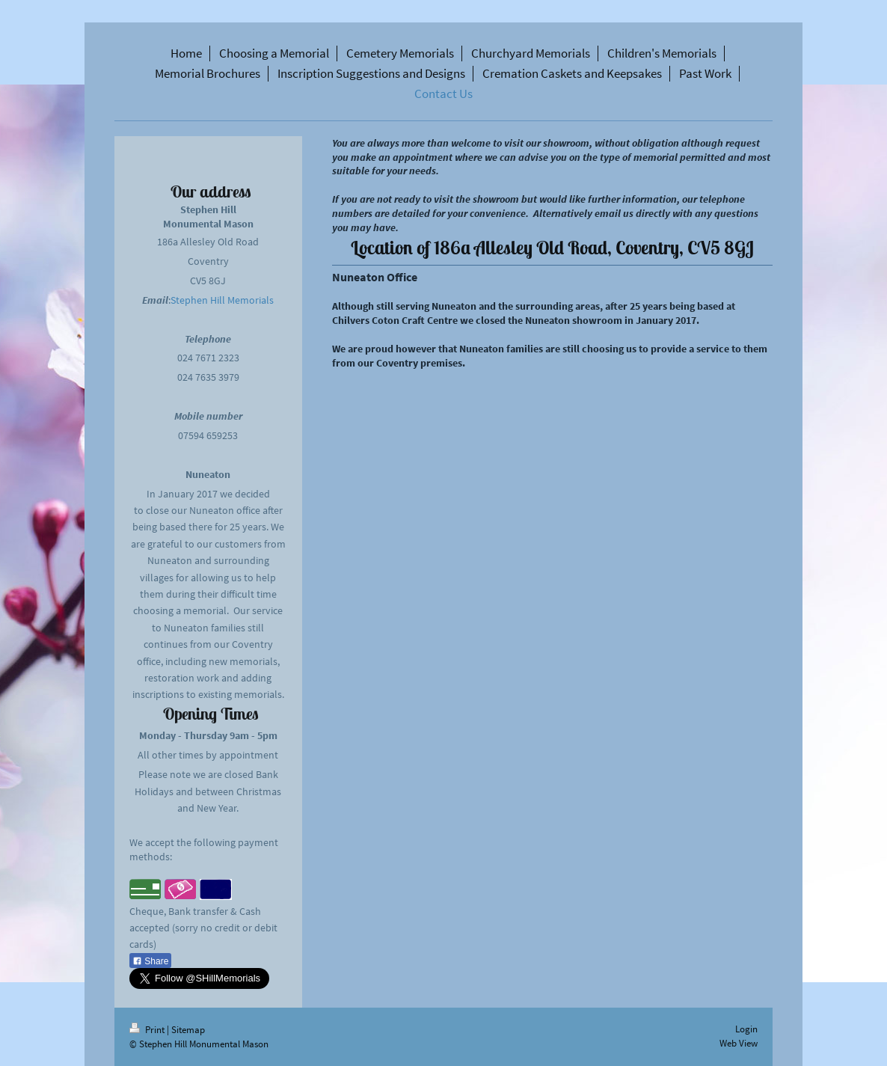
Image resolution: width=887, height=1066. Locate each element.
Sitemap (188, 1029)
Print (148, 1029)
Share (150, 961)
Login (746, 1029)
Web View (738, 1043)
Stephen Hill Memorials (222, 300)
